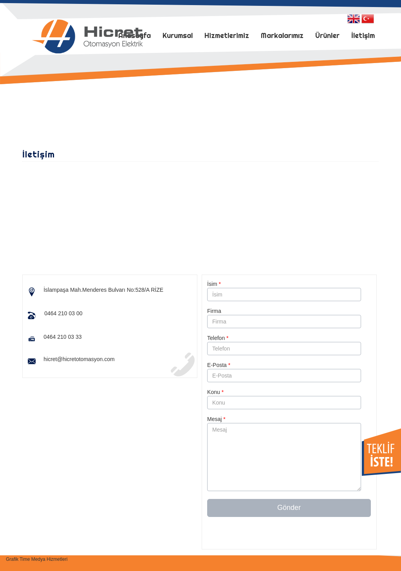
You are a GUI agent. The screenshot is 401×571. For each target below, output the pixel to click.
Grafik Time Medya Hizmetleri (36, 559)
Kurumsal (178, 35)
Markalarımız (282, 35)
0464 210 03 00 (63, 313)
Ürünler (327, 35)
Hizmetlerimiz (226, 35)
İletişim (363, 35)
